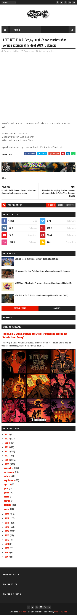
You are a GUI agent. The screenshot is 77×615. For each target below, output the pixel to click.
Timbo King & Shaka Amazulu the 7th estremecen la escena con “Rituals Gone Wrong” (34, 335)
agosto (7, 484)
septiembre (9, 480)
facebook (70, 205)
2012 (7, 539)
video (51, 51)
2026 (7, 434)
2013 (7, 535)
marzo (7, 500)
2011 (7, 543)
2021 (7, 455)
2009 (7, 552)
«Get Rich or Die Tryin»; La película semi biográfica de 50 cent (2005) (41, 295)
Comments (57, 308)
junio (7, 492)
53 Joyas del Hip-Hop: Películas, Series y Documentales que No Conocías (42, 270)
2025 (7, 438)
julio (6, 488)
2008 (7, 556)
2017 (7, 518)
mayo (7, 496)
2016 (7, 522)
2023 (7, 447)
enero (7, 508)
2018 (7, 514)
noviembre (9, 471)
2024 (7, 442)
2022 (7, 451)
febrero (8, 504)
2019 (7, 464)
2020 (7, 459)
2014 (7, 531)
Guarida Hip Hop (60, 611)
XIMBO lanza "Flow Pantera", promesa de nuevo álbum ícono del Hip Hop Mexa (44, 283)
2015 (7, 526)
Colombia (43, 51)
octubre (8, 475)
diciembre (9, 467)
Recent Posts (20, 308)
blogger (51, 205)
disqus (60, 205)
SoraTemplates (36, 611)
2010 (7, 548)
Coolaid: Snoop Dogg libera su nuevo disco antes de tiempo (37, 258)
